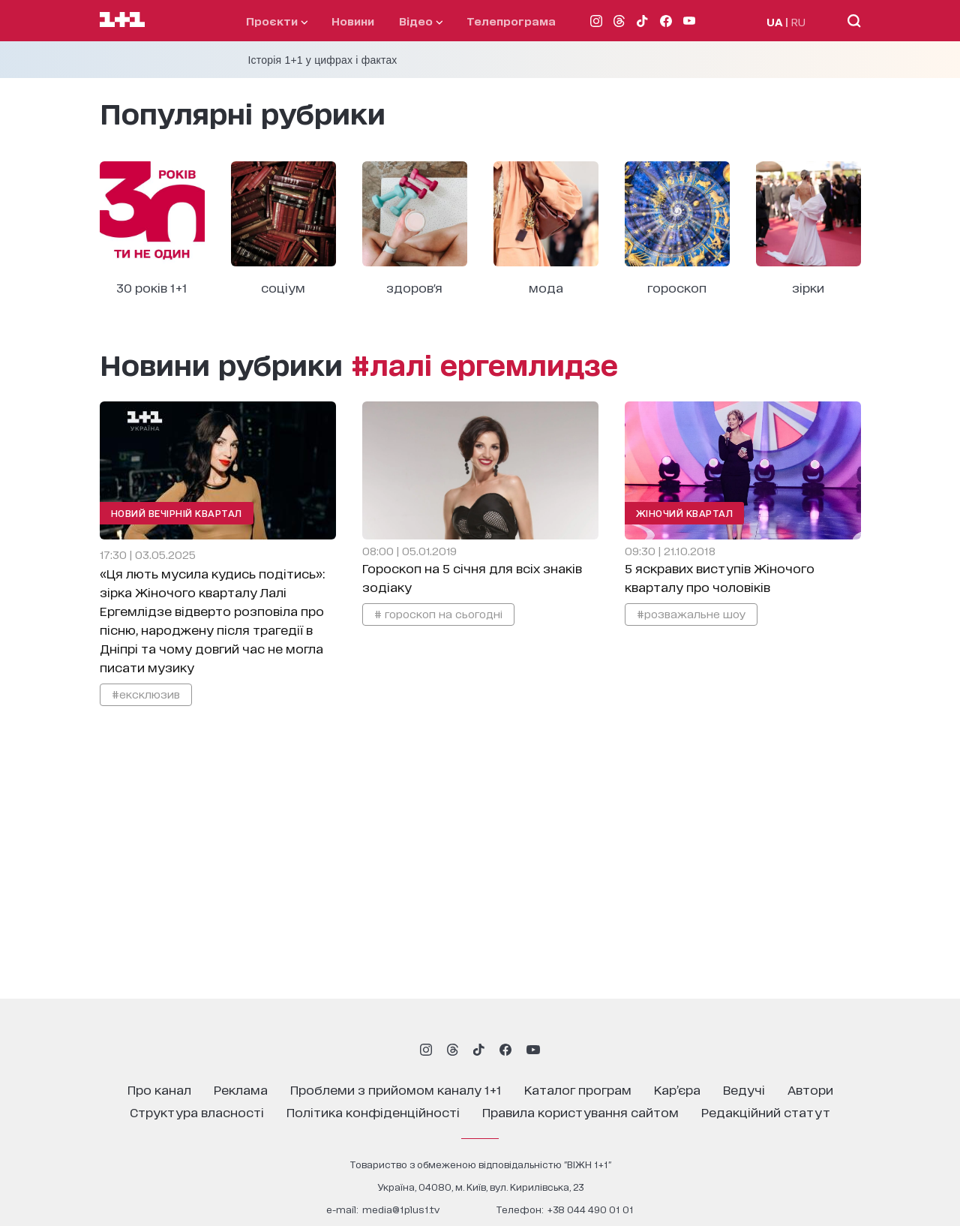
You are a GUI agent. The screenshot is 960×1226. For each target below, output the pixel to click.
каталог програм (578, 1089)
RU (798, 21)
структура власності (197, 1111)
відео (420, 20)
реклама (241, 1089)
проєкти (277, 20)
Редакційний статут (765, 1111)
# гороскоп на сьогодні (438, 613)
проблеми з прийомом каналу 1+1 (396, 1089)
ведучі (744, 1089)
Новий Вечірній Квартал (176, 512)
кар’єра (677, 1089)
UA (774, 21)
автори (810, 1089)
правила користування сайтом (580, 1111)
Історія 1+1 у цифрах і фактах (323, 60)
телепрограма (511, 20)
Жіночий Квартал (685, 512)
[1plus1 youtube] (533, 1049)
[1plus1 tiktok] (478, 1050)
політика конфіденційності (373, 1111)
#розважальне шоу (691, 613)
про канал (159, 1089)
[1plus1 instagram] (426, 1050)
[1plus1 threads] (452, 1050)
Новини (353, 20)
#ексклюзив (146, 693)
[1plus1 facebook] (506, 1050)
